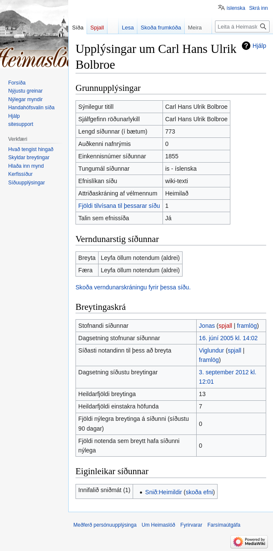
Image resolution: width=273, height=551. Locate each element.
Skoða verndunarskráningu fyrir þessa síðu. (133, 287)
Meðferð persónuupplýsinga (104, 525)
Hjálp (259, 45)
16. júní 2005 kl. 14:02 (228, 338)
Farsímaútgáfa (223, 525)
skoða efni (199, 492)
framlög (247, 325)
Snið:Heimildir (163, 492)
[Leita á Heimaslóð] (242, 26)
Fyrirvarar (191, 525)
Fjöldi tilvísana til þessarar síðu (119, 205)
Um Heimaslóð (158, 525)
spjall (225, 325)
